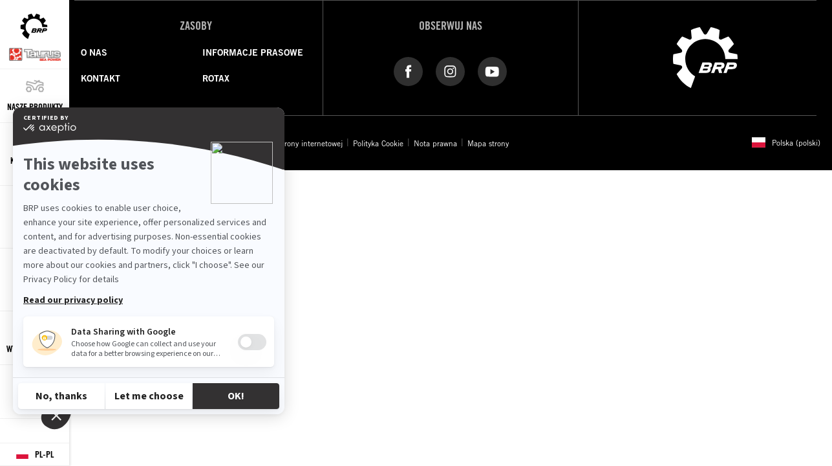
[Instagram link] (450, 70)
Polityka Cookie (378, 143)
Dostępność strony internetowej (290, 143)
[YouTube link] (492, 70)
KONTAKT (100, 78)
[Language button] (34, 454)
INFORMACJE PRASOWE (252, 52)
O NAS (94, 52)
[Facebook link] (408, 70)
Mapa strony (488, 143)
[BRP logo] (705, 56)
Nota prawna (435, 143)
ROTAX (215, 78)
